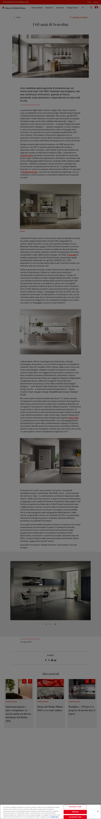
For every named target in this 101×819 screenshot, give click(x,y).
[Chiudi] (98, 811)
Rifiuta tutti (75, 812)
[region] (50, 812)
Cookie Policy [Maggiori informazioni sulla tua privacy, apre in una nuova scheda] (54, 817)
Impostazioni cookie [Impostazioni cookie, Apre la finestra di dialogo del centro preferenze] (75, 807)
